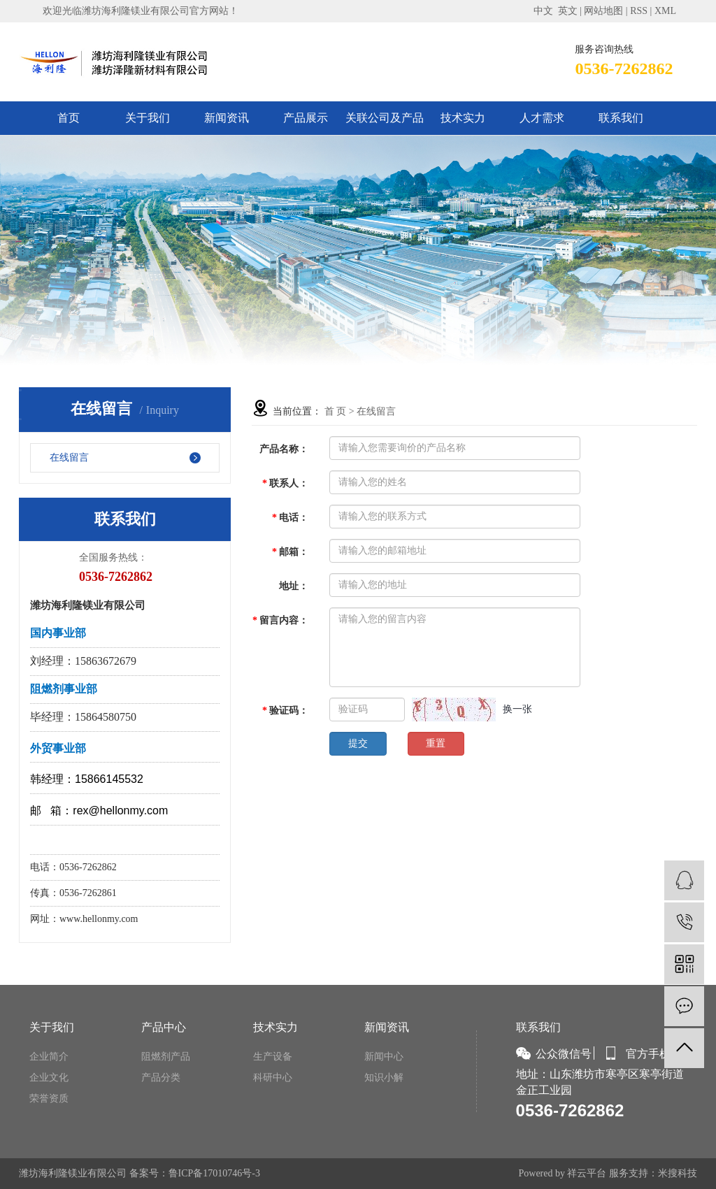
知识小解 (383, 1077)
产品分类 (160, 1077)
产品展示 (305, 118)
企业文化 (49, 1077)
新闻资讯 (226, 118)
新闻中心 (383, 1056)
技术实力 (463, 118)
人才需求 (542, 118)
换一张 (517, 709)
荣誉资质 (49, 1098)
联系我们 (621, 118)
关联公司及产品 (384, 118)
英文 (568, 11)
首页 (68, 118)
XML (665, 11)
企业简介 (49, 1056)
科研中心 (272, 1077)
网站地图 (603, 11)
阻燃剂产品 (165, 1056)
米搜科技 (677, 1173)
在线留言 (69, 457)
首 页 (335, 411)
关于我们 (147, 118)
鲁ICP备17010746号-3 (214, 1173)
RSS (638, 11)
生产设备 (272, 1056)
